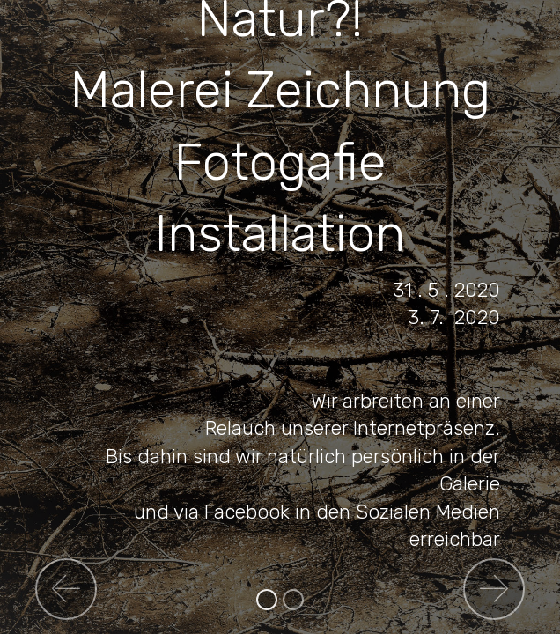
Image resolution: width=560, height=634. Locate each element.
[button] (66, 589)
